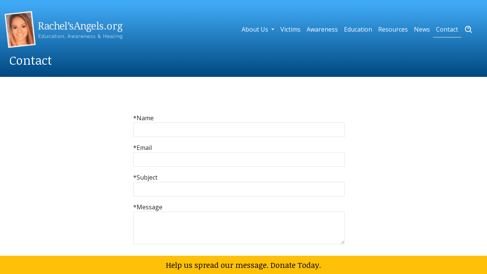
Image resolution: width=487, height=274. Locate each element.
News (422, 29)
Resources (393, 29)
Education (358, 29)
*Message (147, 207)
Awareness (322, 29)
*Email (142, 147)
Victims (290, 29)
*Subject (145, 177)
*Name (143, 118)
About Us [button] (256, 29)
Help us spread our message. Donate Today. (243, 265)
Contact (447, 29)
